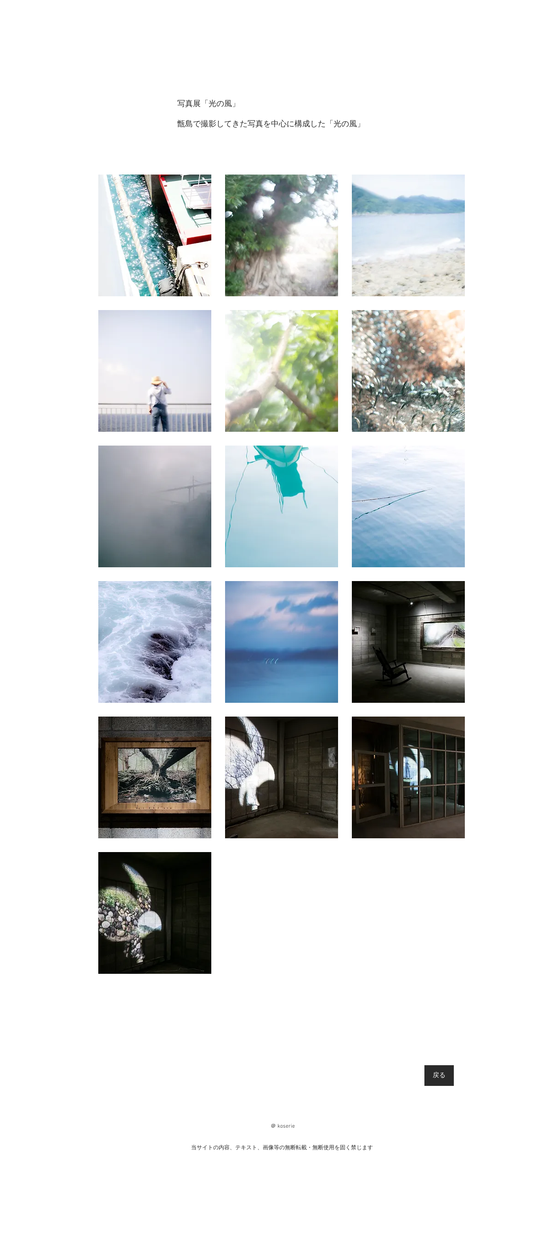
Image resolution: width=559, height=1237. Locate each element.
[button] (154, 235)
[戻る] (439, 1075)
